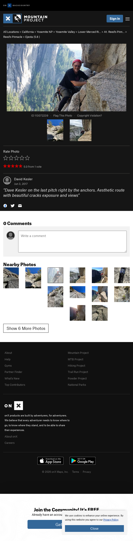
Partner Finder (13, 372)
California (28, 31)
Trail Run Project (78, 372)
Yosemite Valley (65, 31)
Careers (10, 442)
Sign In (115, 18)
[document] (94, 523)
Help (7, 359)
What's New (12, 378)
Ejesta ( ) (32, 36)
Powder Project (77, 378)
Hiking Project (76, 365)
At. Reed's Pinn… (114, 31)
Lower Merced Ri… (89, 31)
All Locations (11, 31)
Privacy (87, 471)
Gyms (8, 365)
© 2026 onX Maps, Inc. (55, 471)
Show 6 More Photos (25, 328)
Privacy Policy (110, 519)
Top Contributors (15, 384)
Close (94, 528)
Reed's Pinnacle (12, 36)
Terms (75, 471)
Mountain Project (78, 352)
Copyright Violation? (89, 115)
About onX (11, 436)
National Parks (77, 384)
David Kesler (23, 179)
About (8, 352)
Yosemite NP (45, 31)
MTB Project (75, 359)
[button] (5, 205)
